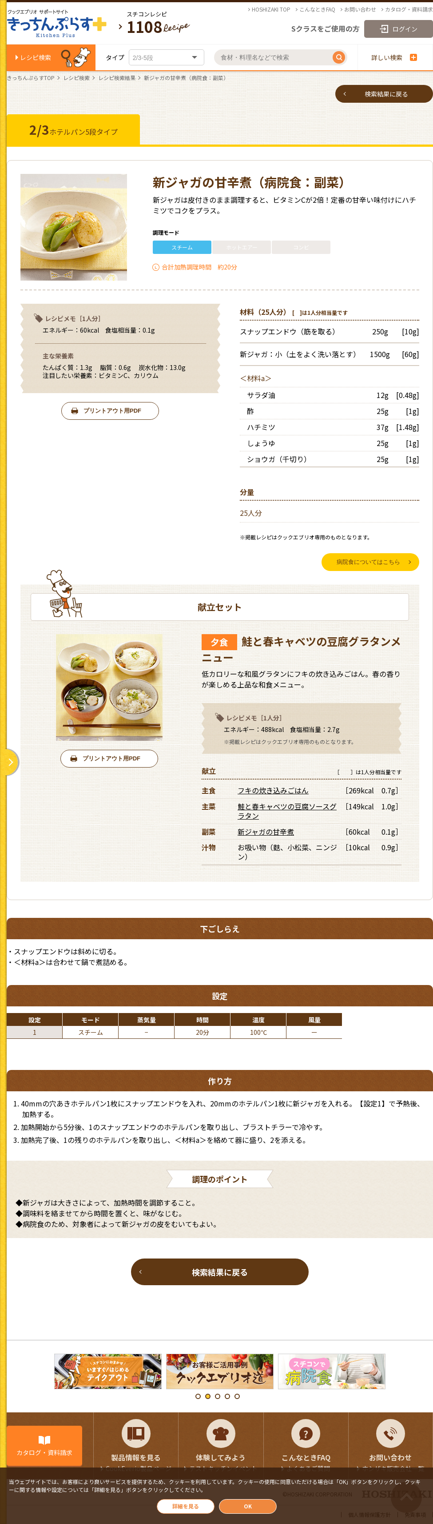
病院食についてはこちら (368, 562)
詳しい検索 (394, 57)
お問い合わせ (360, 9)
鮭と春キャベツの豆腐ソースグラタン (287, 811)
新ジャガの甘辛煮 (266, 831)
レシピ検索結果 (116, 77)
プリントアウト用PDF (112, 410)
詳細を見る (185, 1506)
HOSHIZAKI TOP (271, 9)
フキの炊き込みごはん (273, 790)
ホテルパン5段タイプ (73, 129)
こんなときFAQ (317, 9)
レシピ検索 (35, 57)
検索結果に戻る (386, 93)
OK (248, 1506)
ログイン (405, 28)
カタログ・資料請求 (409, 9)
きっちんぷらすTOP (31, 77)
